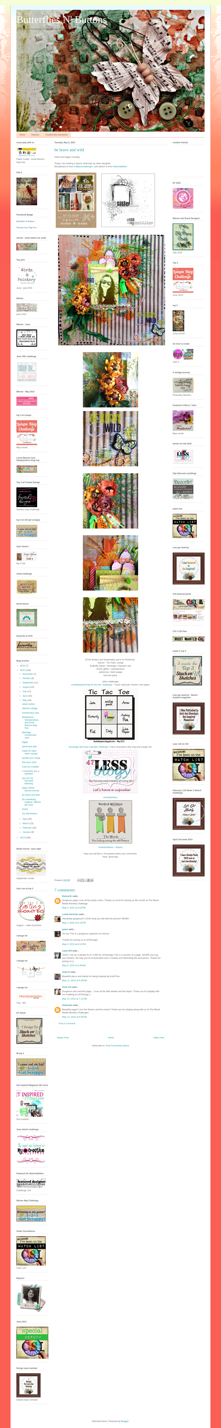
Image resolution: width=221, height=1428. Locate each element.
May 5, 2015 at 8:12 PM (74, 944)
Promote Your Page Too (26, 228)
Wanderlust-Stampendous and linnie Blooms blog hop (30, 722)
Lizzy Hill (67, 950)
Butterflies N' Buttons (61, 19)
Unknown (67, 1005)
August (26, 687)
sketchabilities (120, 166)
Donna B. (67, 896)
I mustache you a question (30, 772)
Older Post (158, 1037)
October (27, 678)
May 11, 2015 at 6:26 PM (74, 980)
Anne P (66, 972)
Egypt (25, 742)
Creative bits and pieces (57, 135)
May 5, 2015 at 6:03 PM (74, 907)
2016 (23, 665)
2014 (23, 837)
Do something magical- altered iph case (31, 802)
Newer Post (63, 1037)
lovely (25, 809)
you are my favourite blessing (27, 781)
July (25, 691)
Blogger (124, 1421)
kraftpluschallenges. (84, 166)
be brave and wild (31, 795)
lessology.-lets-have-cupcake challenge (88, 747)
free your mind (29, 762)
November (28, 674)
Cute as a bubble (30, 766)
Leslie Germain (70, 914)
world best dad (29, 746)
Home (22, 135)
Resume (35, 135)
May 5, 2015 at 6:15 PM (74, 922)
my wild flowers (29, 813)
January (27, 832)
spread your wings (31, 758)
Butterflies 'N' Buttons (25, 221)
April (25, 819)
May (25, 700)
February (27, 827)
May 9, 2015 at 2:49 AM (74, 965)
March (26, 823)
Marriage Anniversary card (29, 735)
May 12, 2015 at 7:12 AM (74, 998)
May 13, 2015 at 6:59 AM (74, 1017)
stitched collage (29, 708)
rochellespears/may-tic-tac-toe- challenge (91, 684)
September (28, 682)
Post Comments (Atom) (117, 1045)
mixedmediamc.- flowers (110, 847)
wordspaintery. (110, 797)
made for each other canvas (29, 752)
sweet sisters (28, 704)
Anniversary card (30, 712)
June (25, 696)
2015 (23, 670)
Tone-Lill (66, 987)
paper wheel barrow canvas (30, 789)
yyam (65, 929)
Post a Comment (67, 1023)
